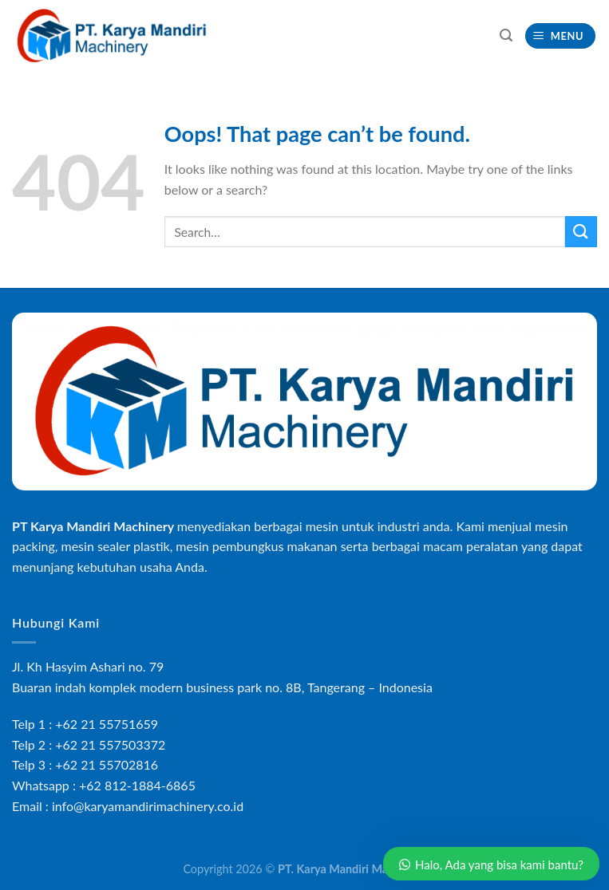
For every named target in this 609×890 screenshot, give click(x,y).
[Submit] (581, 231)
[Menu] (560, 36)
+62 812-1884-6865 (137, 785)
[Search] (506, 35)
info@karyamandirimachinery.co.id (147, 805)
